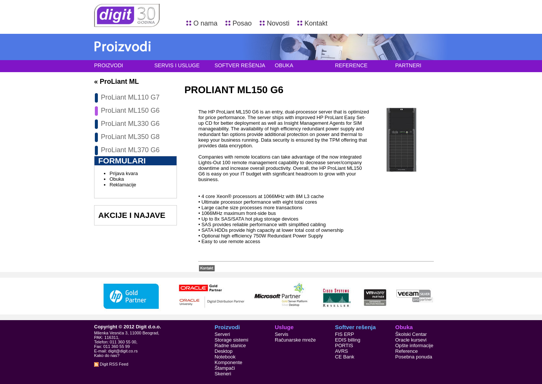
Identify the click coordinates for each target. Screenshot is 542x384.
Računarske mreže (295, 340)
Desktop (224, 351)
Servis (281, 334)
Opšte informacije (414, 345)
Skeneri (223, 373)
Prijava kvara (124, 173)
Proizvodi (108, 65)
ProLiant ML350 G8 (130, 137)
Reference (351, 65)
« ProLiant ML (116, 81)
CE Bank (344, 357)
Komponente (228, 362)
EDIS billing (347, 340)
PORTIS (344, 345)
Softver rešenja (240, 65)
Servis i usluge (176, 65)
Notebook (225, 357)
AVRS (341, 351)
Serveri (222, 334)
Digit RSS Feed (111, 364)
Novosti (278, 23)
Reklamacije (123, 184)
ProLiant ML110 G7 (130, 97)
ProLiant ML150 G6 (130, 110)
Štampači (225, 368)
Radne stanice (230, 345)
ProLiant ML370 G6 (130, 150)
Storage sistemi (231, 340)
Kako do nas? (106, 355)
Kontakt (315, 23)
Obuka (284, 65)
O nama (205, 23)
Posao (242, 23)
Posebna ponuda (413, 357)
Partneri (408, 65)
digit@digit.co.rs (122, 351)
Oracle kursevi (410, 340)
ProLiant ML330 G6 (130, 123)
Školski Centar (411, 334)
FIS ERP (344, 334)
